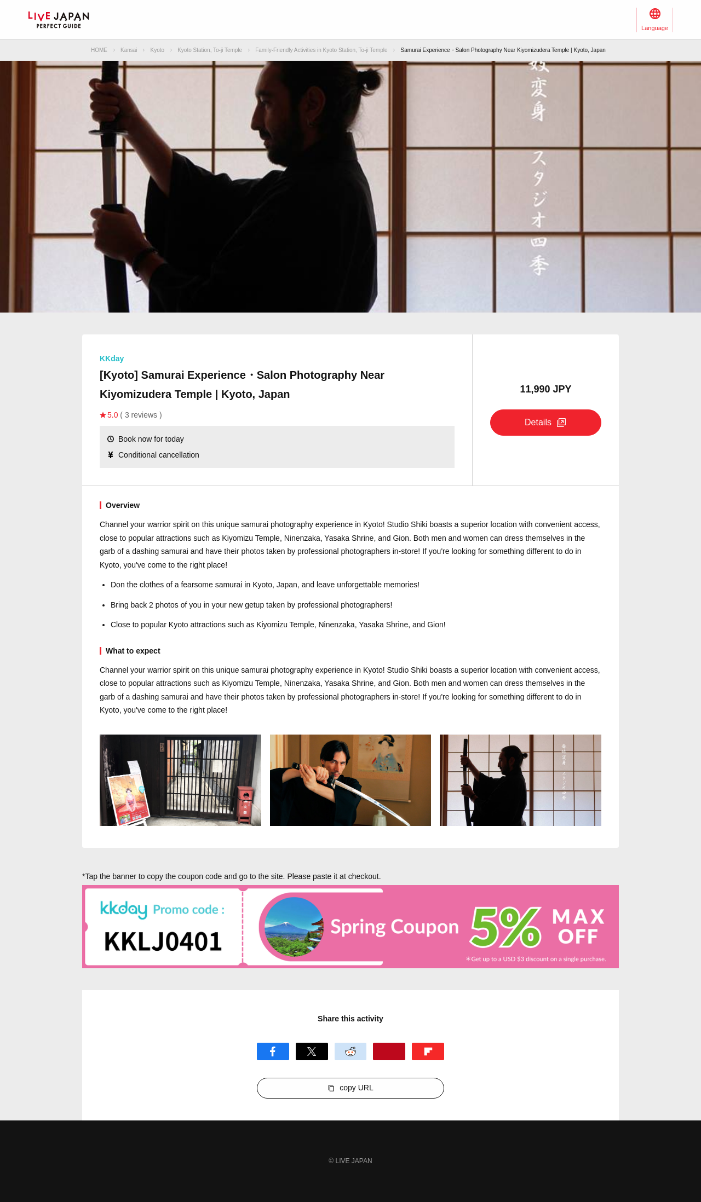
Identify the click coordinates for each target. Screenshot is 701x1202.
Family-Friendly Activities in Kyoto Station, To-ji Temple (321, 50)
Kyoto (158, 50)
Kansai (128, 50)
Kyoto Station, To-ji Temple (209, 50)
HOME (99, 50)
